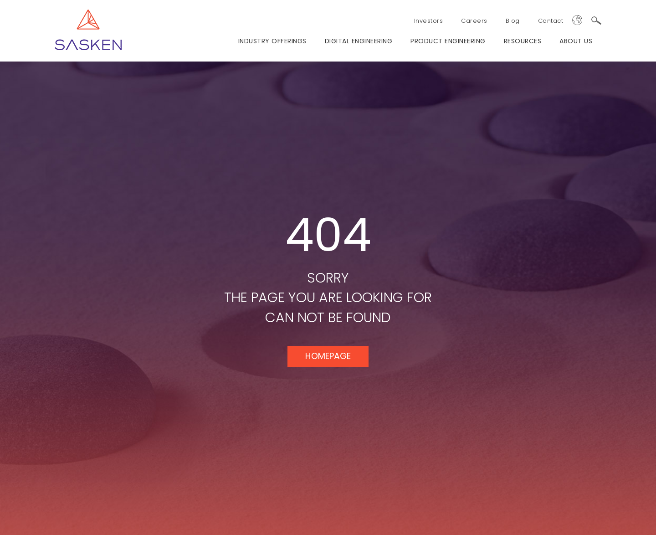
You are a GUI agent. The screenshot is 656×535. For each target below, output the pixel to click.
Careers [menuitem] (474, 20)
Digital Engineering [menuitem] (359, 41)
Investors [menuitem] (428, 20)
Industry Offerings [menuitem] (272, 41)
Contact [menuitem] (551, 20)
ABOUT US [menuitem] (575, 41)
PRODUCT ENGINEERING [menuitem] (448, 41)
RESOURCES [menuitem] (523, 41)
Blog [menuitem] (513, 20)
